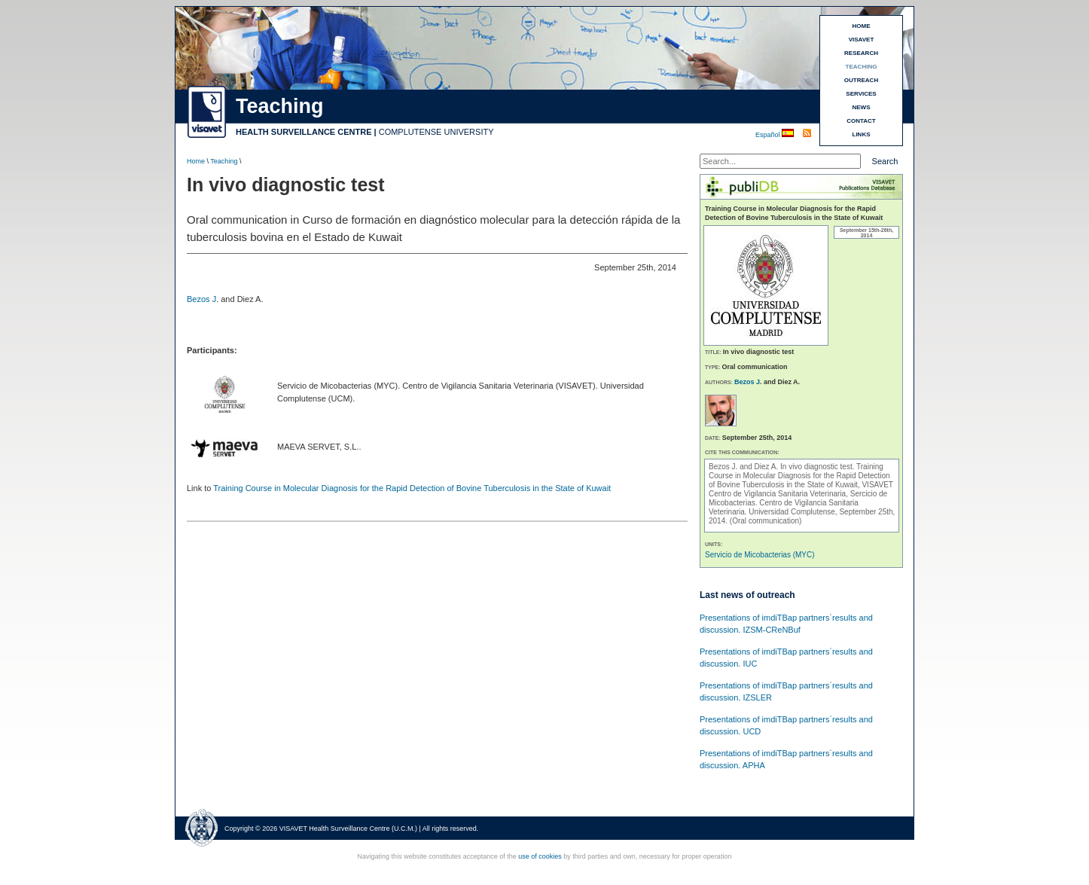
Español (768, 135)
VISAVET (861, 39)
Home (196, 161)
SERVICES (861, 93)
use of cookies (540, 856)
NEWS (862, 107)
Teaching (223, 161)
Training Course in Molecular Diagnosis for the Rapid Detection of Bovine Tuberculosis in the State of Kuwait (412, 488)
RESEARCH (861, 53)
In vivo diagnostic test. (818, 466)
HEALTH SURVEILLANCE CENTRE (304, 131)
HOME (862, 26)
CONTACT (861, 120)
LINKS (862, 134)
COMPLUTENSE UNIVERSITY (436, 131)
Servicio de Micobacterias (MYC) (760, 555)
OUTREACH (861, 80)
